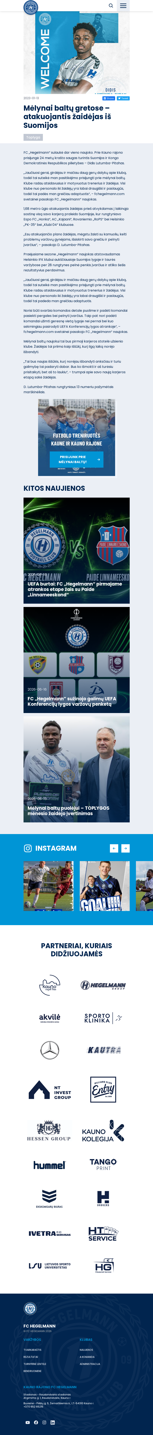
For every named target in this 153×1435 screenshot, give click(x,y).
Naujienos (86, 1350)
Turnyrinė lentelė (35, 1364)
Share (109, 98)
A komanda (87, 1357)
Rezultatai (31, 1357)
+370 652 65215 (33, 1406)
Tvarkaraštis (32, 1350)
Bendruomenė (32, 1371)
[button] (111, 5)
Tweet (123, 98)
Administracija (90, 1364)
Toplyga (33, 137)
